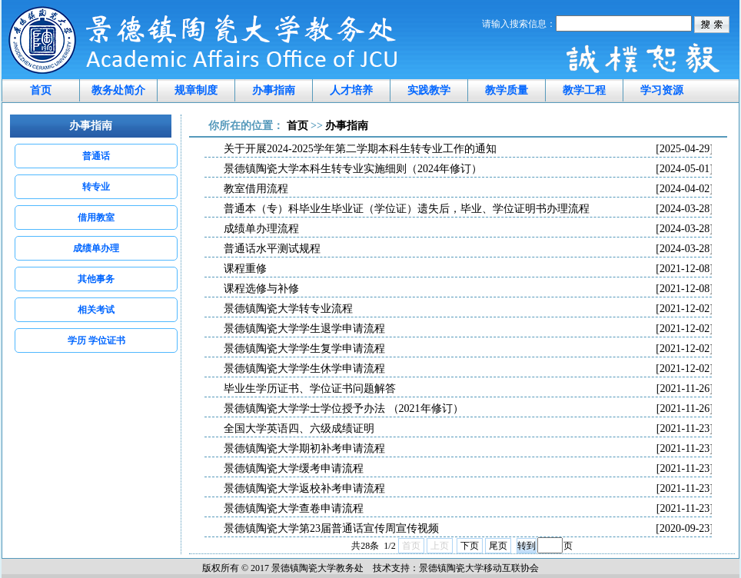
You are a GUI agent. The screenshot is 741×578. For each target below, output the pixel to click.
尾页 (498, 545)
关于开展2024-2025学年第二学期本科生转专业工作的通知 (468, 149)
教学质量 (506, 90)
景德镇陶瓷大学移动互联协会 (479, 568)
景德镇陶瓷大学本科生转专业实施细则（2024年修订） (468, 169)
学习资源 (661, 90)
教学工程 (584, 90)
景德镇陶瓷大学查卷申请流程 (468, 508)
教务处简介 (118, 90)
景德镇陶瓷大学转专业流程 (468, 309)
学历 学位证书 (96, 340)
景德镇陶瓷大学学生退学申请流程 (468, 328)
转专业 (96, 186)
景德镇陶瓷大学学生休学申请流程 (468, 368)
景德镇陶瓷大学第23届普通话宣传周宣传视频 (468, 528)
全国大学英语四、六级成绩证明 (468, 428)
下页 (469, 545)
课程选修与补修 (468, 289)
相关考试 (96, 309)
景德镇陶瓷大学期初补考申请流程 (468, 448)
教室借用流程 (468, 189)
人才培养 (351, 90)
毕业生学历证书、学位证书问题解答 (468, 388)
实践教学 (428, 90)
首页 (41, 90)
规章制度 (196, 90)
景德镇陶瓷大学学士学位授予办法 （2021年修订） (468, 408)
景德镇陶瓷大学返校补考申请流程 (468, 488)
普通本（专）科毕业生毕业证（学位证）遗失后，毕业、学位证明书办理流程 (468, 209)
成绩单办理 (96, 248)
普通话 (96, 156)
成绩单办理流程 (468, 229)
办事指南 (273, 90)
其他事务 (96, 279)
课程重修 (468, 269)
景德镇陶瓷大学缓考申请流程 (468, 468)
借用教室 (96, 217)
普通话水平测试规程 (468, 249)
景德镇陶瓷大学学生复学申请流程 (468, 348)
